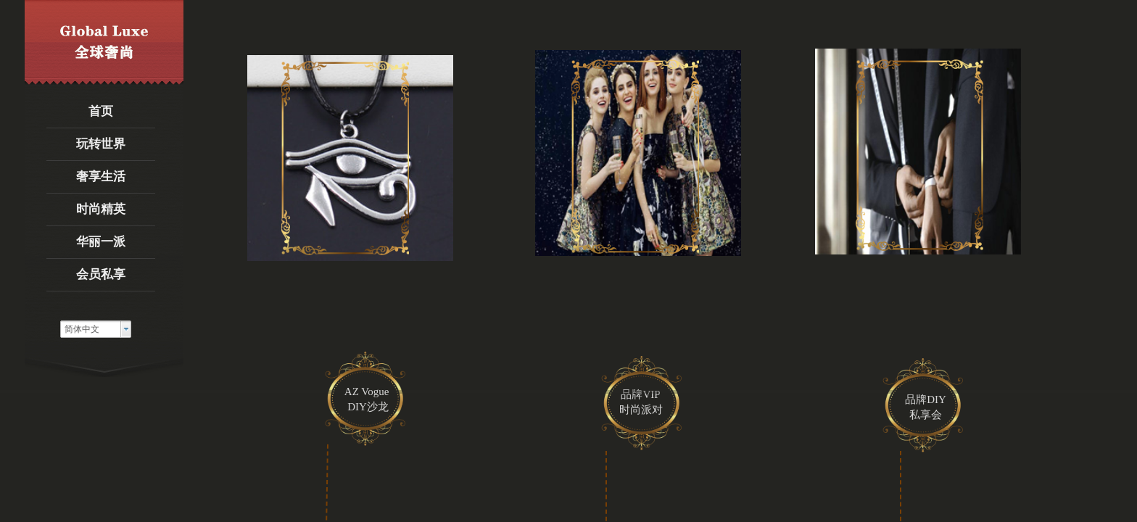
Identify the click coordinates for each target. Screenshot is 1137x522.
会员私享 (100, 274)
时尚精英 (100, 209)
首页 (100, 111)
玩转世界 (100, 144)
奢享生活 (100, 176)
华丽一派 (100, 242)
